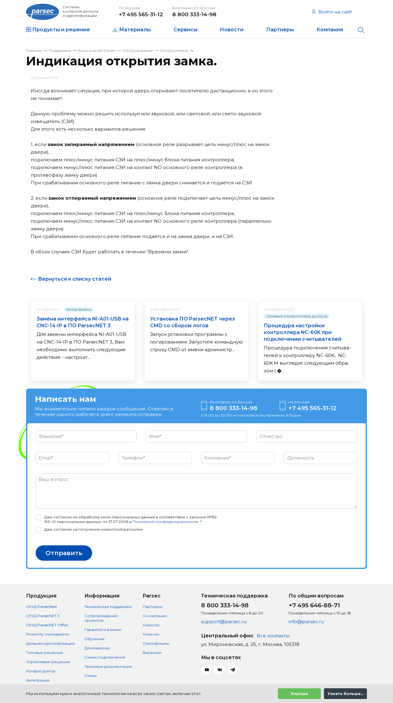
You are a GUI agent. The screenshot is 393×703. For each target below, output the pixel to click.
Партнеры (280, 30)
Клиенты (151, 634)
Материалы (135, 30)
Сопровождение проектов (101, 618)
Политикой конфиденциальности (165, 521)
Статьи (90, 675)
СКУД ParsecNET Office (47, 625)
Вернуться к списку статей (74, 279)
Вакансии (152, 652)
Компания (330, 30)
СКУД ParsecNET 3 (43, 615)
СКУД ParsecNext (41, 606)
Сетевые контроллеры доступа (296, 316)
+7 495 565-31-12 (141, 14)
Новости (231, 30)
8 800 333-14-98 (194, 14)
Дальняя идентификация (50, 643)
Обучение (94, 638)
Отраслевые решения (48, 661)
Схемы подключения (104, 657)
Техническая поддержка (108, 606)
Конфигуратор (41, 671)
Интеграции (37, 680)
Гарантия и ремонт (103, 629)
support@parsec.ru (224, 621)
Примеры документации (108, 666)
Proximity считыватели (47, 634)
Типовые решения (44, 652)
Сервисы (185, 30)
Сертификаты (156, 643)
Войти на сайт (332, 12)
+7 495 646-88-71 (314, 605)
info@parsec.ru (306, 621)
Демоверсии (97, 648)
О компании (155, 615)
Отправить (63, 553)
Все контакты (273, 636)
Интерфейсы (78, 309)
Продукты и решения (61, 30)
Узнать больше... (346, 693)
